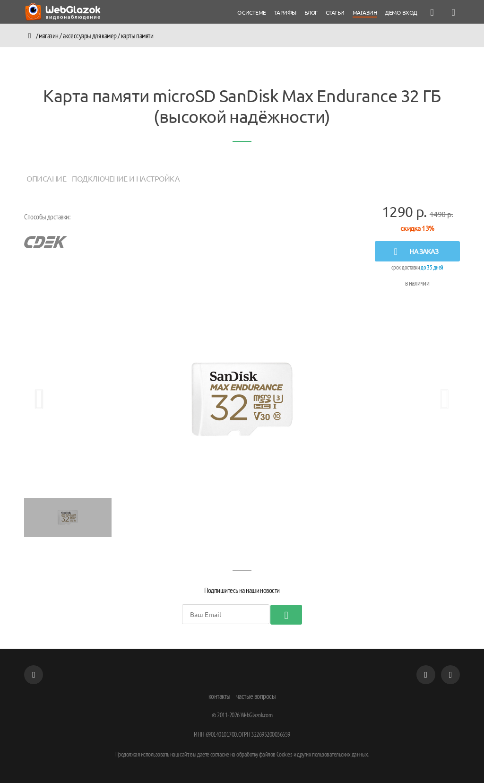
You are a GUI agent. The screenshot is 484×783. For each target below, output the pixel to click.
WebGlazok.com (257, 715)
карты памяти (137, 35)
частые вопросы (256, 696)
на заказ (413, 251)
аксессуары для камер (90, 35)
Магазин (49, 35)
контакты (219, 696)
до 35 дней (432, 267)
